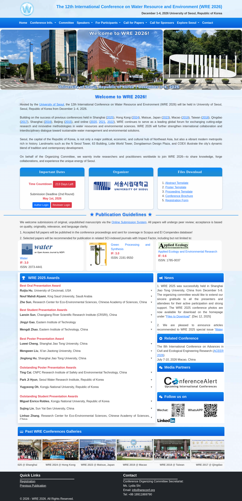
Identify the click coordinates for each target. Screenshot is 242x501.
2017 (24, 121)
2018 (205, 117)
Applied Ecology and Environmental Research (187, 251)
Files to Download (177, 316)
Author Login (41, 204)
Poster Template (175, 187)
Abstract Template (176, 182)
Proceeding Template (179, 191)
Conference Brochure (179, 196)
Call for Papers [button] (134, 22)
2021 (102, 121)
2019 (185, 117)
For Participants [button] (107, 22)
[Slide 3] (121, 85)
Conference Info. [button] (42, 22)
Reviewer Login (61, 204)
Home (23, 22)
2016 (48, 121)
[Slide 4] (127, 85)
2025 (110, 117)
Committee (66, 22)
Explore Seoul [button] (187, 22)
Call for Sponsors (162, 22)
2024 (136, 117)
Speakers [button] (83, 22)
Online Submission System (128, 222)
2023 (165, 117)
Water (24, 258)
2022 (110, 121)
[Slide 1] (108, 85)
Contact (207, 22)
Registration (27, 481)
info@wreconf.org (143, 490)
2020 (93, 121)
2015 (68, 121)
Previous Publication (33, 485)
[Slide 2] (114, 85)
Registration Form (176, 200)
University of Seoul (51, 104)
